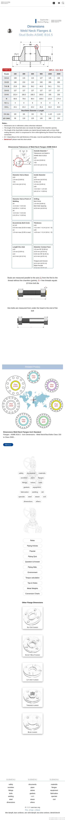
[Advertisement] (32, 13)
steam (37, 497)
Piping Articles (32, 546)
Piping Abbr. (32, 567)
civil (44, 497)
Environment (32, 572)
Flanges (54, 3)
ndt (42, 492)
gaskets (27, 487)
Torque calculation (32, 578)
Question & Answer (32, 562)
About (38, 810)
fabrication (25, 492)
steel (30, 497)
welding (35, 492)
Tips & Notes (32, 583)
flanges (41, 478)
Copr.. (32, 810)
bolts (40, 483)
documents (31, 473)
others (38, 501)
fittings (24, 483)
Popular (32, 551)
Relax (32, 540)
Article (8, 445)
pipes (33, 478)
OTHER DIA (7, 70)
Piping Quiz (32, 556)
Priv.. (27, 810)
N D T (32, 796)
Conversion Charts (32, 594)
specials (21, 497)
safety (21, 473)
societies (24, 478)
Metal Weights (32, 588)
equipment (37, 487)
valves (32, 483)
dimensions (28, 501)
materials (42, 473)
